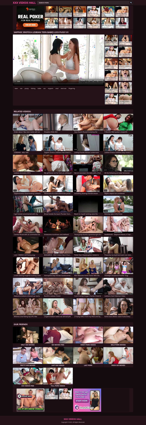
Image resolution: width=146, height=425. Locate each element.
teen (16, 88)
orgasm (50, 88)
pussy (27, 88)
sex (21, 88)
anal (56, 88)
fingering (72, 88)
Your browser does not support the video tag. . (58, 60)
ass (44, 88)
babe (39, 88)
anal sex (63, 88)
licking (33, 88)
